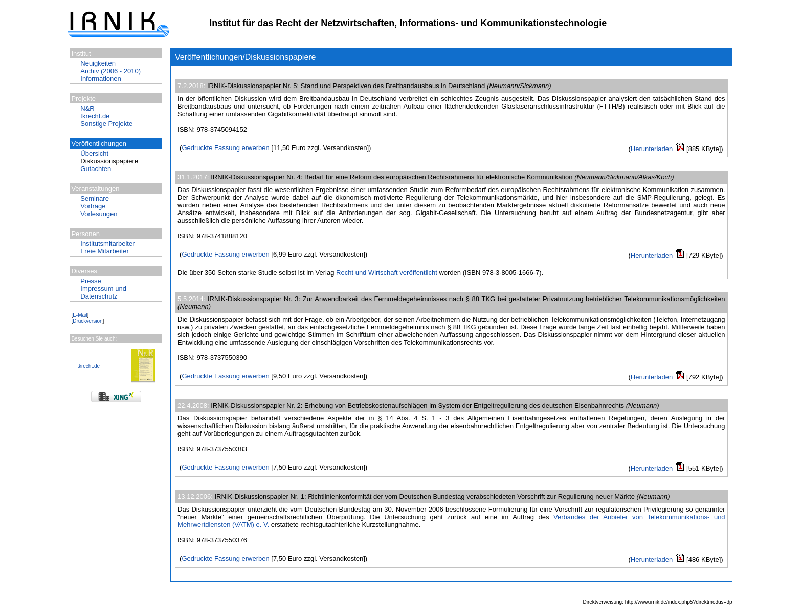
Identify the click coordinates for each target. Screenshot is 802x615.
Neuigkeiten (98, 63)
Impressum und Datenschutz (103, 292)
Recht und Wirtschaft (367, 273)
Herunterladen (652, 149)
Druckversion (87, 321)
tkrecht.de (94, 116)
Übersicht (94, 153)
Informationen (100, 78)
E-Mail (80, 315)
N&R (87, 108)
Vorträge (92, 206)
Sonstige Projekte (106, 124)
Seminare (94, 198)
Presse (90, 281)
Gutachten (95, 169)
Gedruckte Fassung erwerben (225, 148)
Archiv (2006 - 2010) (110, 71)
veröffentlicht (418, 273)
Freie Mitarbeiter (104, 251)
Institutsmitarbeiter (107, 243)
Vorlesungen (98, 214)
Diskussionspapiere (109, 161)
